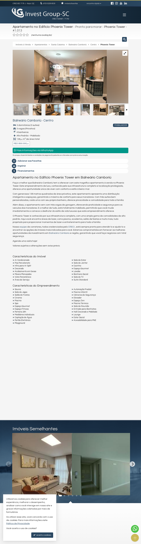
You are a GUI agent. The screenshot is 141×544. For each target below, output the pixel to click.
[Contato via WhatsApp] (135, 529)
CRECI (71, 226)
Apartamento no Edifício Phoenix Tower (41, 26)
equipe (23, 226)
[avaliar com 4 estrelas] (24, 34)
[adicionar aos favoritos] (66, 489)
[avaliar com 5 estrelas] (27, 34)
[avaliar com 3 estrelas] (20, 34)
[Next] (132, 463)
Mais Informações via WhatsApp (33, 149)
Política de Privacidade (18, 523)
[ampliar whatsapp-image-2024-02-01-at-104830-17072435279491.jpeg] (60, 76)
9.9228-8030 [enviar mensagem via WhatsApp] (49, 3)
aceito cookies (42, 535)
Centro (43, 119)
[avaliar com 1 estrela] (14, 34)
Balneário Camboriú (25, 119)
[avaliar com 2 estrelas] (17, 34)
